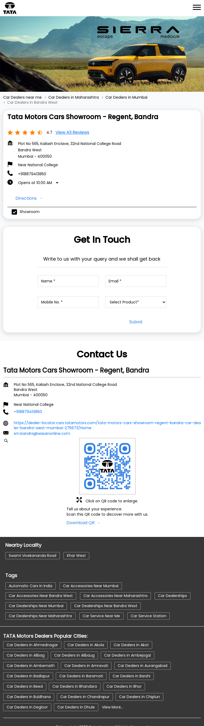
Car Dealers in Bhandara (74, 664)
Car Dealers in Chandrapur (84, 674)
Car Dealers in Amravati (86, 643)
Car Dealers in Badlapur (28, 654)
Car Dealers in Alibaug (74, 633)
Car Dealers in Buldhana (29, 674)
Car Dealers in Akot (131, 622)
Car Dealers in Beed (25, 664)
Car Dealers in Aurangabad (142, 643)
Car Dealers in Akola (85, 622)
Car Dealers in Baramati (81, 654)
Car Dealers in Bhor (124, 664)
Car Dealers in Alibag (26, 633)
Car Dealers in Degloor (27, 685)
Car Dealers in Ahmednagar (32, 622)
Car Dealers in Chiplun (139, 674)
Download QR (81, 501)
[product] (136, 280)
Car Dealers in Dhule (76, 685)
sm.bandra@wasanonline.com (42, 411)
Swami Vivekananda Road (32, 533)
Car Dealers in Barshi (131, 654)
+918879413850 (32, 152)
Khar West (76, 533)
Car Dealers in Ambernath (31, 643)
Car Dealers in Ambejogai (127, 633)
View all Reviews (72, 110)
